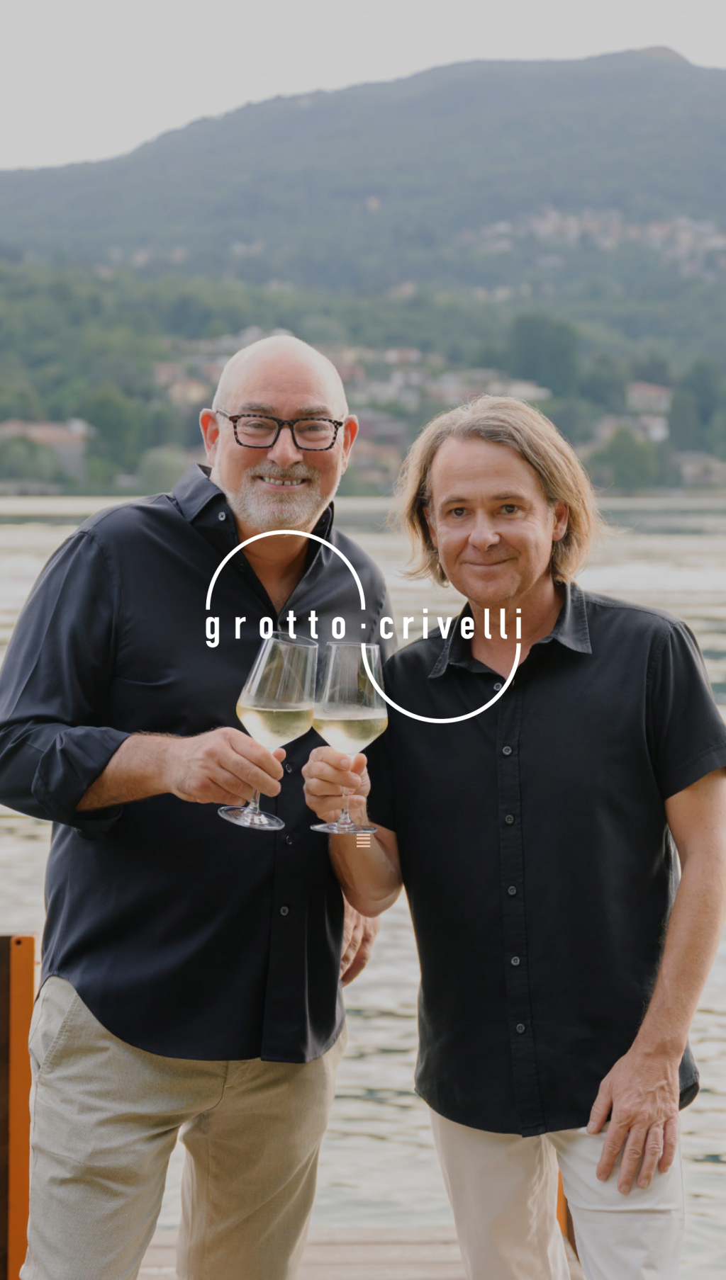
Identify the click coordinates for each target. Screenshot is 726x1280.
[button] (363, 842)
